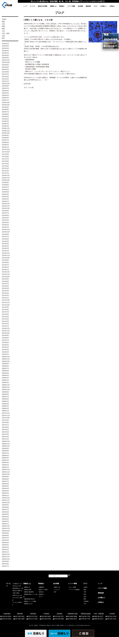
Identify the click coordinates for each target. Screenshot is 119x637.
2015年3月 (5, 222)
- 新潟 (84, 594)
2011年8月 (5, 309)
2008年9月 (5, 392)
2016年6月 (5, 189)
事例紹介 (61, 6)
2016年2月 (5, 199)
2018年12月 (6, 128)
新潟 (3, 38)
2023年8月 (5, 57)
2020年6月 (5, 90)
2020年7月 (5, 88)
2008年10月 (6, 389)
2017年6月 (5, 161)
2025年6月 (5, 46)
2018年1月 (5, 147)
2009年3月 (5, 378)
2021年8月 (5, 72)
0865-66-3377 (98, 615)
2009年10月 (6, 361)
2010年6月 (5, 342)
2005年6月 (5, 484)
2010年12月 (6, 328)
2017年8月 (5, 156)
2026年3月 (5, 43)
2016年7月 (5, 187)
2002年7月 (5, 566)
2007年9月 (5, 420)
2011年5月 (5, 316)
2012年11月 (6, 274)
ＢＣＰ (41, 596)
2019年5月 (5, 116)
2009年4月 (5, 375)
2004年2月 (5, 521)
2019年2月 (5, 123)
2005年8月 (5, 479)
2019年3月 (5, 121)
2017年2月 (5, 171)
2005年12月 (6, 469)
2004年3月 (5, 519)
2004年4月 (5, 516)
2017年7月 (5, 159)
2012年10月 (6, 276)
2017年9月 (5, 154)
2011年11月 (6, 302)
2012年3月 (5, 293)
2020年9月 (5, 86)
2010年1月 (5, 354)
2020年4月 (5, 95)
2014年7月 (5, 236)
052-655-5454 (46, 615)
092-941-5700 (111, 615)
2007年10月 (6, 418)
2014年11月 (6, 229)
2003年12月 (6, 526)
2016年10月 (6, 180)
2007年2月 (5, 436)
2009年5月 (5, 373)
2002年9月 (5, 561)
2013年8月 (5, 262)
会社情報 (80, 6)
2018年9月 (5, 135)
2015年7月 (5, 213)
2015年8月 (5, 211)
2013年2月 (5, 267)
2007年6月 (5, 427)
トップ (25, 6)
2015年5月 (5, 218)
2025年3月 (5, 48)
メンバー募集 (72, 583)
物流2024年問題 (42, 6)
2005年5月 (5, 486)
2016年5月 (5, 192)
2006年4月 (5, 460)
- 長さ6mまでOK (10, 589)
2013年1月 (5, 269)
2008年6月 (5, 399)
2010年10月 (6, 333)
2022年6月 (5, 67)
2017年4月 (5, 166)
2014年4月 (5, 243)
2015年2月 (5, 225)
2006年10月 (6, 446)
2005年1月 (5, 495)
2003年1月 (5, 552)
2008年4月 (5, 404)
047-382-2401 (19, 615)
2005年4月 (5, 488)
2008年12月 (6, 385)
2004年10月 (6, 502)
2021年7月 (5, 74)
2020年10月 (6, 83)
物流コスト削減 (43, 589)
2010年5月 (5, 345)
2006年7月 (5, 453)
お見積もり (103, 6)
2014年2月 (5, 248)
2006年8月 (5, 451)
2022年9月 (5, 65)
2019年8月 (5, 109)
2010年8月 (5, 338)
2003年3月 (5, 547)
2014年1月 (5, 251)
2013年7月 (5, 265)
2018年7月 (5, 140)
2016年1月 (5, 201)
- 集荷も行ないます (11, 599)
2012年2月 (5, 295)
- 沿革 (54, 592)
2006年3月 (5, 462)
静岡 (3, 29)
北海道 (4, 19)
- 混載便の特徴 (27, 589)
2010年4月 (5, 347)
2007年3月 (5, 434)
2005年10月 (6, 474)
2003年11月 (6, 528)
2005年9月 (5, 476)
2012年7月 (5, 283)
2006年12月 (6, 441)
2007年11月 (6, 415)
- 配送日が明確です (11, 594)
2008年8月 (5, 394)
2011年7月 (5, 312)
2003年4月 (5, 545)
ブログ (95, 6)
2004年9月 (5, 505)
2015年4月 (5, 220)
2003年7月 (5, 538)
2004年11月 (6, 500)
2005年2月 (5, 493)
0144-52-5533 (6, 615)
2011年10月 (6, 305)
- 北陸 (84, 596)
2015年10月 (6, 208)
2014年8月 (5, 234)
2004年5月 (5, 514)
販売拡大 (41, 592)
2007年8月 (5, 422)
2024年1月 (5, 53)
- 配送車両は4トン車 (11, 592)
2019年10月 (6, 105)
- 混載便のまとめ (27, 603)
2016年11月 (6, 178)
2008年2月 (5, 408)
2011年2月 (5, 323)
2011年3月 (5, 321)
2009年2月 (5, 380)
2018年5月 (5, 142)
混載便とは (53, 6)
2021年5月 (5, 76)
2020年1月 (5, 100)
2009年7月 (5, 368)
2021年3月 (5, 79)
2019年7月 (5, 112)
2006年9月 (5, 448)
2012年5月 (5, 288)
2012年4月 (5, 291)
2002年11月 (6, 556)
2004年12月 (6, 498)
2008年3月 (5, 406)
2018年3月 (5, 145)
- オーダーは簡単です (12, 603)
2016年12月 (6, 175)
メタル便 (30, 87)
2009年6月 (5, 371)
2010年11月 (6, 331)
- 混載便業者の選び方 (29, 599)
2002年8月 (5, 564)
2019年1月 (5, 126)
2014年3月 (5, 246)
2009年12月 (6, 356)
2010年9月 (5, 335)
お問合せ (112, 6)
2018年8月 (5, 137)
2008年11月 (6, 387)
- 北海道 (85, 587)
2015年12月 (6, 203)
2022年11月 (6, 60)
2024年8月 (5, 50)
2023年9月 (5, 55)
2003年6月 (5, 540)
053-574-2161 (33, 615)
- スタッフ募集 (72, 587)
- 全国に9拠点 (10, 596)
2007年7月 (5, 425)
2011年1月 (5, 326)
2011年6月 (5, 314)
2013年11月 (6, 255)
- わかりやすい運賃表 (12, 601)
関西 (3, 26)
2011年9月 (5, 307)
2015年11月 (6, 206)
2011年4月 (5, 319)
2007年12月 (6, 413)
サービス (32, 6)
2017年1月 (5, 173)
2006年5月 (5, 458)
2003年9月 (5, 533)
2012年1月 (5, 298)
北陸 (3, 36)
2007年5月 (5, 429)
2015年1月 (5, 227)
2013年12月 (6, 253)
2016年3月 (5, 196)
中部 (3, 24)
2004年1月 (5, 524)
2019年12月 (6, 102)
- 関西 (84, 599)
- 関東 (84, 589)
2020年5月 (5, 93)
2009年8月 (5, 366)
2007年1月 (5, 439)
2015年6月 (5, 215)
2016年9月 (5, 182)
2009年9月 (5, 363)
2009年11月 (6, 359)
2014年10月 (6, 232)
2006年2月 (5, 465)
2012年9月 (5, 279)
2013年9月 (5, 260)
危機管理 (41, 587)
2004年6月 (5, 512)
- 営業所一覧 (56, 587)
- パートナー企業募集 (74, 589)
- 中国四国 (85, 601)
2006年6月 (5, 455)
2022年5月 (5, 69)
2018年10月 (6, 133)
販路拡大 (41, 594)
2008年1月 (5, 411)
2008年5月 (5, 401)
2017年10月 (6, 152)
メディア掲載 (71, 6)
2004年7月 (5, 509)
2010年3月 (5, 349)
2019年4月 (5, 119)
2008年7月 (5, 396)
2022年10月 (6, 62)
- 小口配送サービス (11, 587)
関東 (3, 21)
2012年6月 (5, 286)
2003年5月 (5, 542)
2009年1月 (5, 382)
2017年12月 (6, 149)
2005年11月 (6, 472)
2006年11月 (6, 444)
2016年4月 (5, 194)
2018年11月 (6, 131)
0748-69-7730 (85, 615)
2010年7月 (5, 340)
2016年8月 (5, 185)
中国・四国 (5, 33)
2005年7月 (5, 481)
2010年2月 (5, 352)
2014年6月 (5, 239)
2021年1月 (5, 81)
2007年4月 (5, 432)
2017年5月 (5, 163)
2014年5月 (5, 241)
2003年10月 (6, 531)
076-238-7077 (59, 615)
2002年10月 (6, 559)
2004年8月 (5, 507)
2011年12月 (6, 300)
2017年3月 (5, 168)
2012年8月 (5, 281)
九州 (3, 31)
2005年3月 (5, 491)
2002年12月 (6, 554)
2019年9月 (5, 107)
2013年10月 (6, 258)
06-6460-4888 (72, 615)
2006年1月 (5, 467)
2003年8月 (5, 535)
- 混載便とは (26, 587)
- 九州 (84, 603)
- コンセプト (56, 589)
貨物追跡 (88, 6)
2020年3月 (5, 97)
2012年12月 (6, 272)
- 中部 (84, 592)
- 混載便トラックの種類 (29, 601)
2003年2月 (5, 549)
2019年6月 (5, 114)
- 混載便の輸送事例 (28, 592)
